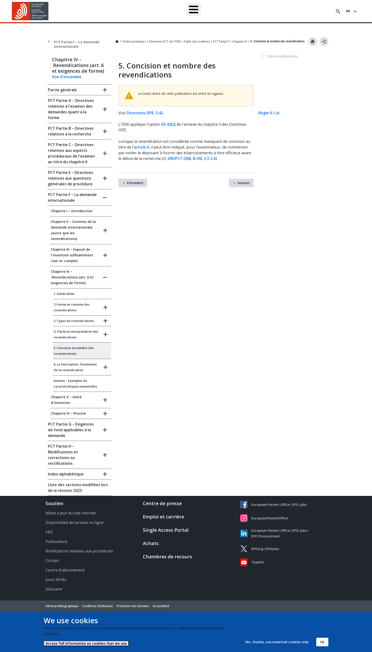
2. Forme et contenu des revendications (71, 307)
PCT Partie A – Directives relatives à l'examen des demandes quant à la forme (71, 109)
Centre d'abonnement (65, 570)
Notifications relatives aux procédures (79, 551)
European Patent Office (270, 504)
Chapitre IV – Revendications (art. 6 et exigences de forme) (72, 277)
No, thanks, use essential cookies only (277, 642)
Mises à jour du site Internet (71, 513)
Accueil (85, 11)
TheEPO (257, 562)
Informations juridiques (192, 11)
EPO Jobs (299, 504)
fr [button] (348, 11)
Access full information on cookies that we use (86, 643)
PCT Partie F (221, 41)
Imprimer (312, 41)
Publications (56, 541)
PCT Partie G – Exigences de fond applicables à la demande (71, 430)
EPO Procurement (265, 536)
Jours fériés (56, 579)
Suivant (243, 183)
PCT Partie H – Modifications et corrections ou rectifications (63, 455)
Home (117, 41)
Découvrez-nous (296, 11)
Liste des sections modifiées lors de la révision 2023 (78, 487)
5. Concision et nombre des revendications (74, 351)
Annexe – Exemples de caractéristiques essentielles (75, 383)
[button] (49, 11)
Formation (269, 11)
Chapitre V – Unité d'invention (66, 400)
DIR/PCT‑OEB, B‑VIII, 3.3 (188, 158)
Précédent (135, 183)
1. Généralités (64, 294)
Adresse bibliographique (62, 606)
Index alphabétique (66, 474)
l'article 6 (140, 147)
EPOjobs (272, 549)
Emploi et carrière (163, 516)
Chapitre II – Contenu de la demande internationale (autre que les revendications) (73, 230)
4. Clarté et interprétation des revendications (76, 334)
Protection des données (133, 606)
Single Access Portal (166, 530)
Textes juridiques (134, 41)
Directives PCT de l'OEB (165, 41)
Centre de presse (162, 503)
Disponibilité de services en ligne (75, 522)
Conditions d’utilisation (97, 606)
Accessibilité (161, 606)
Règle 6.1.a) (268, 112)
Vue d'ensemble (66, 76)
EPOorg (257, 549)
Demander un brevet (153, 11)
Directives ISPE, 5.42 (145, 112)
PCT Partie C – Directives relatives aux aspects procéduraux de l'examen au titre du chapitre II (71, 153)
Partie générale (62, 89)
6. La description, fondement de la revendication (75, 367)
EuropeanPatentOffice (269, 518)
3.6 (213, 158)
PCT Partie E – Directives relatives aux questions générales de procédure (70, 178)
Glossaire (54, 589)
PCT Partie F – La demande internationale (76, 44)
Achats (151, 543)
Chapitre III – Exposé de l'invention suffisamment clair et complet (72, 255)
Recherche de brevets (115, 11)
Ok (322, 642)
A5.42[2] (168, 124)
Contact (52, 560)
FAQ (49, 532)
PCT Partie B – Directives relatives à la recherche (71, 131)
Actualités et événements (235, 11)
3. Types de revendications (74, 321)
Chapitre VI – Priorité (68, 413)
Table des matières (197, 41)
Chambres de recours (167, 556)
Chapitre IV (239, 41)
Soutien (54, 503)
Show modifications (283, 56)
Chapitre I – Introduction (72, 211)
